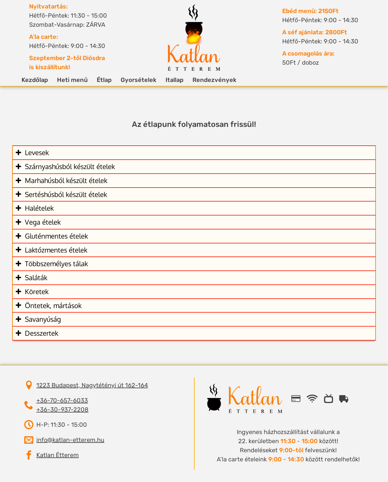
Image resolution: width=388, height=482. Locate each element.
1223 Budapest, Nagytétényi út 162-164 (92, 385)
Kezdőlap (42, 79)
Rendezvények (222, 79)
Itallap (182, 79)
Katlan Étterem (57, 455)
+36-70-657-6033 (62, 400)
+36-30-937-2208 (62, 409)
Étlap (111, 79)
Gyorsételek (146, 79)
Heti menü (79, 79)
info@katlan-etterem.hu (70, 439)
